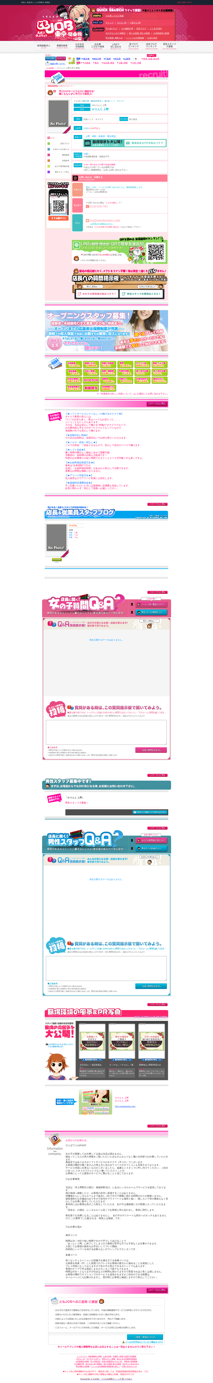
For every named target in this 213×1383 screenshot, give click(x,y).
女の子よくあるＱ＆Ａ (130, 1364)
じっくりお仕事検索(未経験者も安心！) (105, 1366)
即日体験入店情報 (82, 1366)
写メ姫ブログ (112, 28)
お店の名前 (152, 38)
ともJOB (50, 68)
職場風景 (58, 155)
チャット (110, 23)
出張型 (126, 1356)
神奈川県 (97, 59)
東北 (97, 63)
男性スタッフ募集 (108, 1359)
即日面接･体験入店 (114, 38)
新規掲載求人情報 (95, 1356)
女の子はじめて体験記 (116, 33)
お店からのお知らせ (58, 149)
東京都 (87, 59)
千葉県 (108, 59)
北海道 (87, 63)
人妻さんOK (135, 23)
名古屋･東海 (108, 63)
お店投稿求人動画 (161, 33)
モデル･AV (121, 23)
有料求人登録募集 (130, 1361)
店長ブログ (141, 28)
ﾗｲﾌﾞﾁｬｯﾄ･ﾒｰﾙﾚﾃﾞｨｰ (94, 1359)
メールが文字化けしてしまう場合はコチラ (144, 1342)
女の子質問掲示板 (58, 166)
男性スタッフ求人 (58, 172)
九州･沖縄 (136, 63)
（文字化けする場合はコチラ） (101, 224)
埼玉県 (118, 59)
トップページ (82, 1356)
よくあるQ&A (156, 28)
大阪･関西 (123, 63)
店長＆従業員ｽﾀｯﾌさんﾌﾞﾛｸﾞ (112, 1361)
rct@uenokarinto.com (105, 220)
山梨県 (127, 59)
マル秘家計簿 (127, 28)
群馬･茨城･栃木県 (151, 59)
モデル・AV (80, 1359)
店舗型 (115, 1356)
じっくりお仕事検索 (135, 38)
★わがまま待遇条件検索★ (127, 1359)
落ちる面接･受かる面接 (139, 33)
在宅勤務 (132, 1356)
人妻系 (120, 1356)
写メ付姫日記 (95, 1361)
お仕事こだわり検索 (115, 16)
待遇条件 (58, 160)
